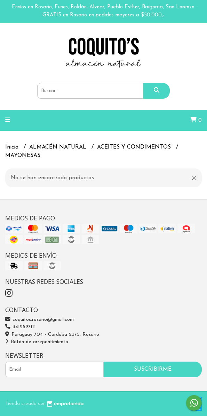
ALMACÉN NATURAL (58, 147)
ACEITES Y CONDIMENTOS (135, 147)
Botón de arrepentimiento (36, 342)
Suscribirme (153, 369)
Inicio (12, 147)
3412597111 (20, 327)
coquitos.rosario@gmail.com (39, 319)
